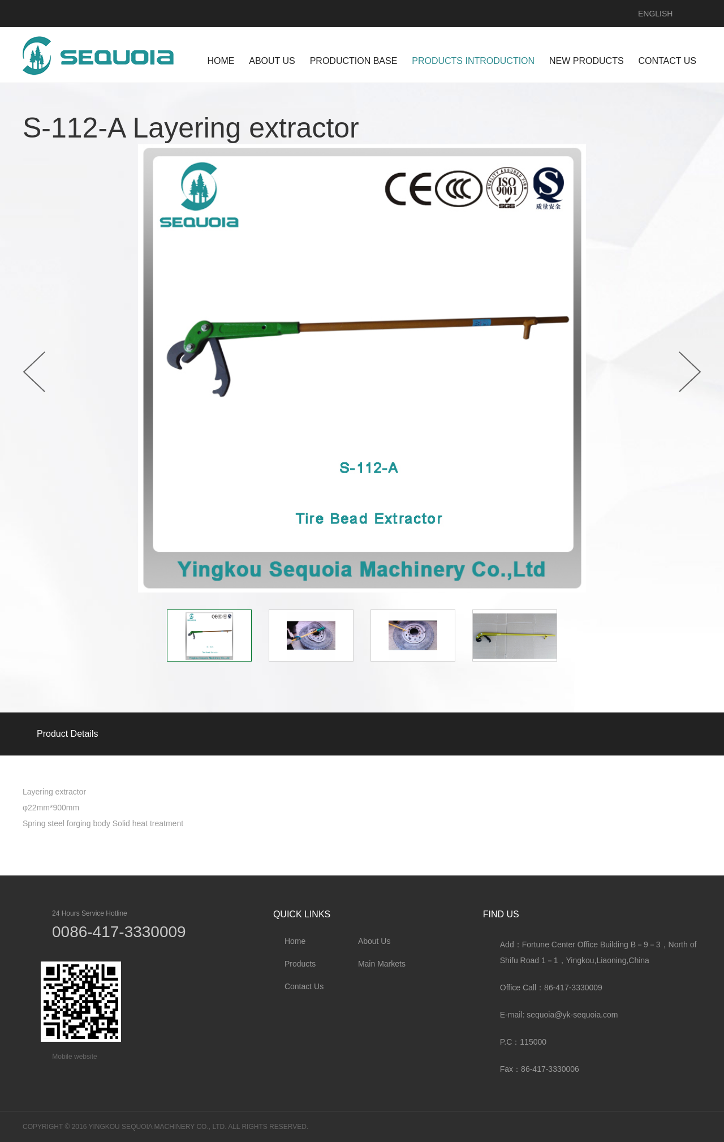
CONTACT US (667, 61)
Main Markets (382, 963)
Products (300, 963)
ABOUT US (272, 61)
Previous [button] (34, 371)
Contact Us (304, 986)
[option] (362, 368)
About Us (374, 941)
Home (295, 941)
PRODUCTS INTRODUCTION (473, 61)
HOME (220, 61)
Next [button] (689, 371)
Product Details (67, 734)
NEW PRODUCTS (586, 61)
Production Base (354, 61)
